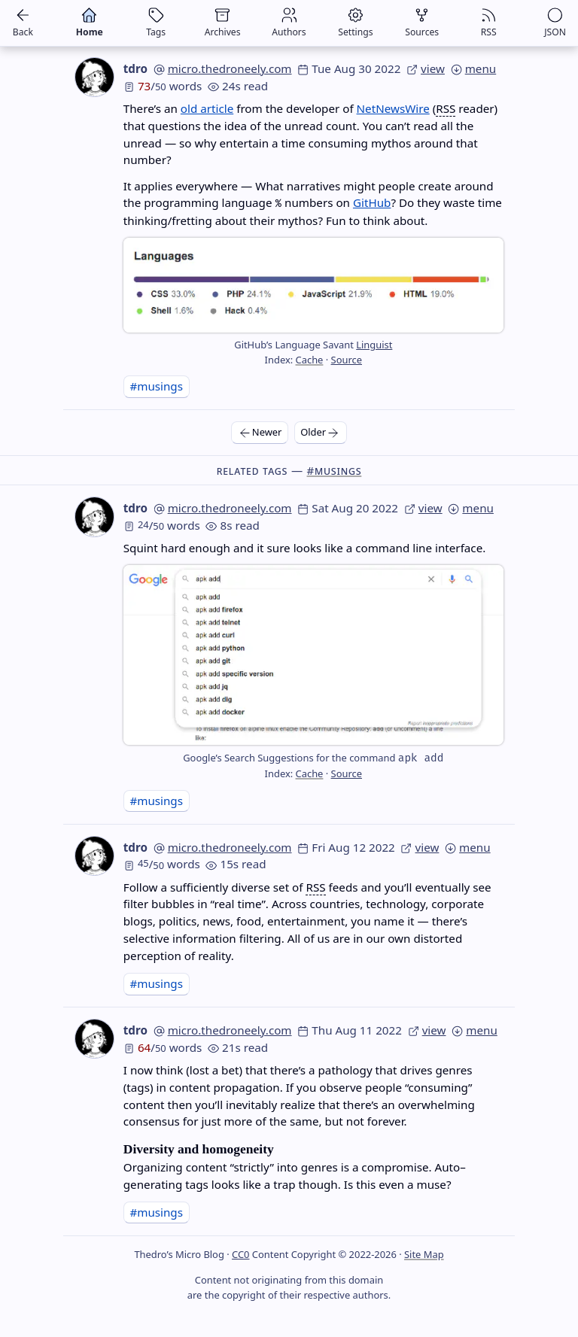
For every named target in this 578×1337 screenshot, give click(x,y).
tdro (135, 68)
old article (207, 108)
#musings (156, 386)
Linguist (374, 344)
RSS (445, 108)
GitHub (372, 202)
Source (346, 359)
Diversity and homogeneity (198, 1148)
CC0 (240, 1254)
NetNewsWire (393, 108)
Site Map (424, 1254)
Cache (310, 359)
